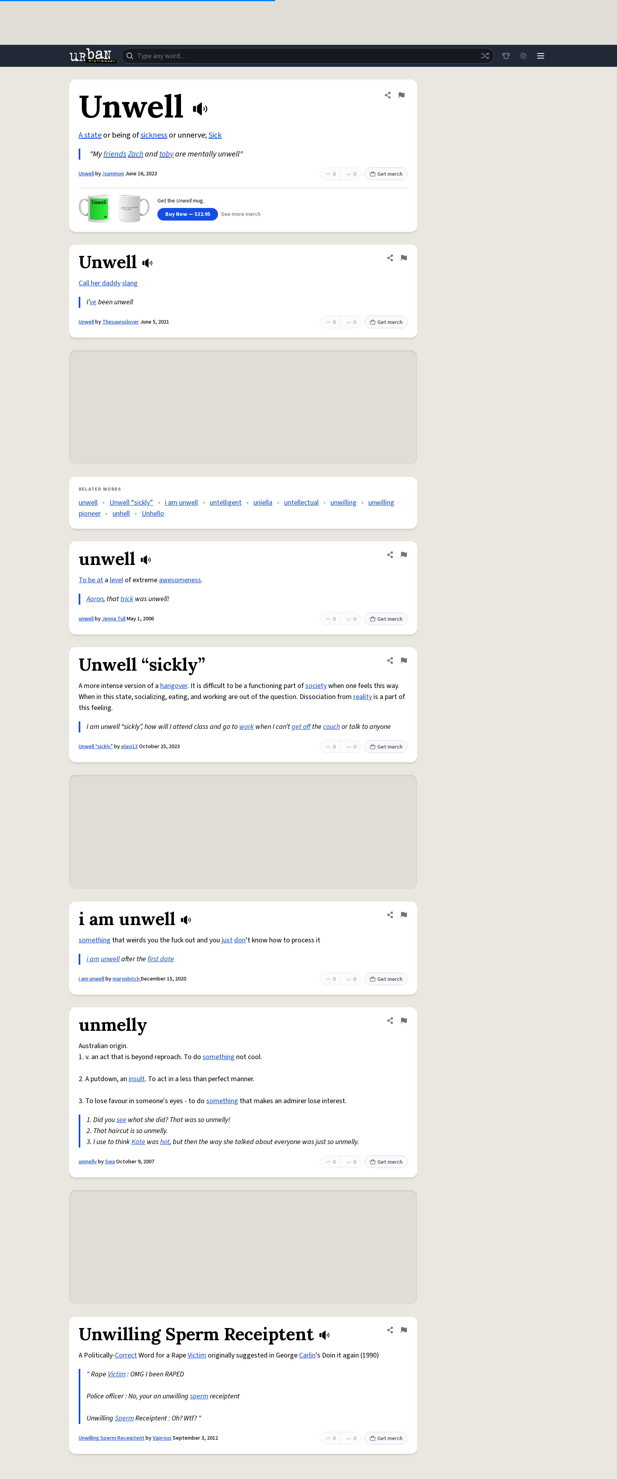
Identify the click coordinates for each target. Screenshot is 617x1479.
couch (331, 727)
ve (93, 302)
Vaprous (162, 1438)
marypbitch (127, 979)
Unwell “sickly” (131, 503)
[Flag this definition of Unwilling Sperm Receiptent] (403, 1330)
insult (137, 1079)
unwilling (344, 503)
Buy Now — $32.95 (187, 214)
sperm (199, 1396)
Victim (197, 1355)
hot (165, 1142)
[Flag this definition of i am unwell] (403, 915)
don (240, 940)
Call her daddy (99, 283)
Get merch (386, 174)
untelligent (226, 503)
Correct (126, 1355)
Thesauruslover (120, 322)
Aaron (95, 599)
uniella (262, 503)
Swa (110, 1162)
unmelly (88, 1162)
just (227, 940)
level (116, 580)
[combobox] (307, 56)
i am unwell (181, 503)
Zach (135, 154)
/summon (113, 174)
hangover (173, 686)
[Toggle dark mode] (523, 56)
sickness (153, 135)
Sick (215, 135)
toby (166, 154)
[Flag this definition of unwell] (403, 554)
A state (90, 135)
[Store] (506, 56)
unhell (121, 514)
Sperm (124, 1418)
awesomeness (180, 580)
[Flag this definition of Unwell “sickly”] (403, 660)
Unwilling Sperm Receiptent (111, 1438)
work (246, 727)
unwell (88, 503)
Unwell (86, 174)
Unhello (153, 514)
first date (161, 959)
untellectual (301, 503)
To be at (91, 580)
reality (362, 697)
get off (301, 727)
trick (126, 599)
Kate (138, 1142)
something (95, 940)
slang (130, 283)
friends (114, 154)
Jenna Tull (114, 619)
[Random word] (485, 56)
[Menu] (541, 56)
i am (93, 959)
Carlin (307, 1355)
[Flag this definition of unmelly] (403, 1020)
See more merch (240, 214)
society (316, 686)
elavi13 (129, 747)
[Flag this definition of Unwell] (401, 95)
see (121, 1120)
